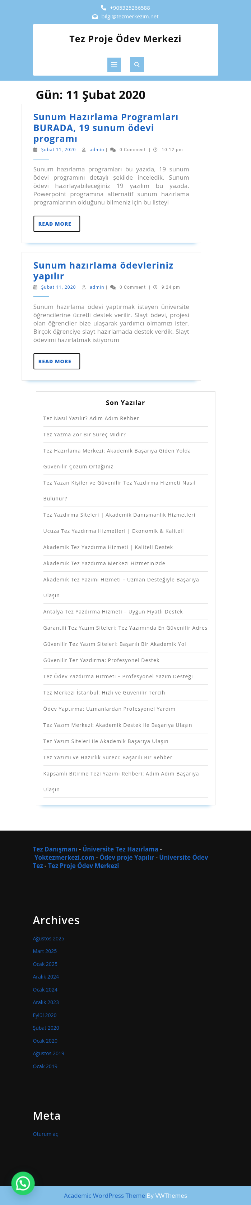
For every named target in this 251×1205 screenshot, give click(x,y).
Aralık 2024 (46, 976)
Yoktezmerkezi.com (64, 857)
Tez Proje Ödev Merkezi (125, 38)
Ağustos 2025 (48, 938)
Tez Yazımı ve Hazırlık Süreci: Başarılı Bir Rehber (108, 757)
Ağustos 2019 (48, 1053)
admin (78, 150)
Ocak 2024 (45, 989)
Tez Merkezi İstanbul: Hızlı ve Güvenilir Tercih (104, 692)
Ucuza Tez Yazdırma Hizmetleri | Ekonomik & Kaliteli (113, 530)
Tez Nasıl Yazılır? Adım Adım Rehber (91, 418)
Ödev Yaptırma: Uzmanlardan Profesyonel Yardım (109, 708)
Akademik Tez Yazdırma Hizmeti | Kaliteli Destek (108, 547)
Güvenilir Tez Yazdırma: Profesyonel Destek (101, 660)
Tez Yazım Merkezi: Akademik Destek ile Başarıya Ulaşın (117, 724)
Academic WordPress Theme (104, 1195)
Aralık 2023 (46, 1002)
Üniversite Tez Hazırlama (120, 849)
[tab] (114, 64)
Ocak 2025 (45, 964)
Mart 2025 (45, 951)
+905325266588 (130, 7)
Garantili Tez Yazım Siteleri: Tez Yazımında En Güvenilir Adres (125, 627)
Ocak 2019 (45, 1066)
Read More (41, 226)
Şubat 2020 (46, 1027)
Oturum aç (45, 1133)
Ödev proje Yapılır (127, 857)
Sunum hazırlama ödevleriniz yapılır (85, 270)
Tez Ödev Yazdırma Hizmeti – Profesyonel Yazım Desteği (118, 676)
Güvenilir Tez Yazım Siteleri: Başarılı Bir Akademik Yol (114, 643)
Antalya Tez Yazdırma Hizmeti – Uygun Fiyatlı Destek (113, 611)
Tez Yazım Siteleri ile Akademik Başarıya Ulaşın (106, 741)
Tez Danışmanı (55, 849)
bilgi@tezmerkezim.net (129, 16)
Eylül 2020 (45, 1015)
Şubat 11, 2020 (40, 150)
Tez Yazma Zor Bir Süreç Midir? (84, 434)
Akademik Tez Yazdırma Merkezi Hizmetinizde (104, 563)
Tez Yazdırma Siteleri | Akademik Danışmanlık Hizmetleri (119, 514)
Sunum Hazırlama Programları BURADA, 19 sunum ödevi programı (88, 127)
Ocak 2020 (45, 1040)
